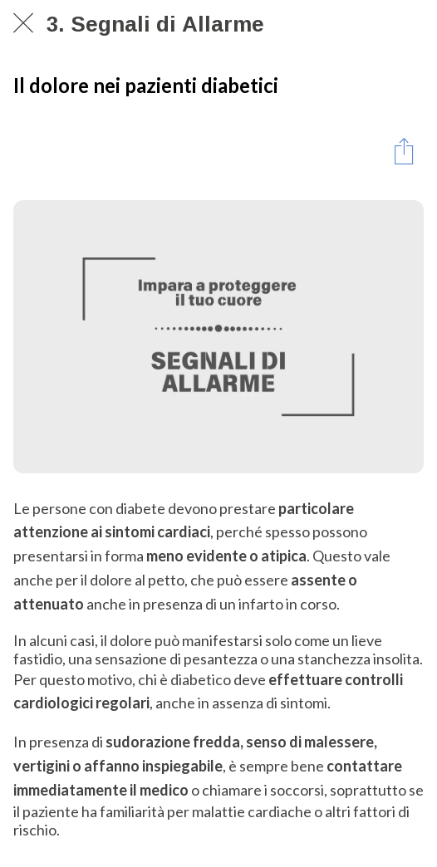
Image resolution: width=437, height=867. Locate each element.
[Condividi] (404, 150)
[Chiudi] (23, 23)
